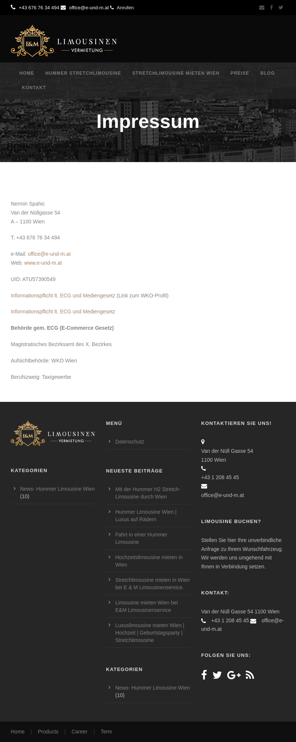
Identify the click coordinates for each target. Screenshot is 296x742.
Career (79, 732)
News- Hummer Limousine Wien (57, 489)
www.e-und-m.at (43, 263)
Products (48, 732)
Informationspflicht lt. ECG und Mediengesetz (63, 296)
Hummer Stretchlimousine (83, 73)
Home (26, 73)
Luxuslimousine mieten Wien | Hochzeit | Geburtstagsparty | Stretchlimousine (149, 632)
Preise (240, 73)
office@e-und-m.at (49, 254)
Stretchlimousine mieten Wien (176, 73)
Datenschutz (129, 442)
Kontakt (34, 87)
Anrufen (121, 7)
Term (106, 732)
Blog (267, 73)
